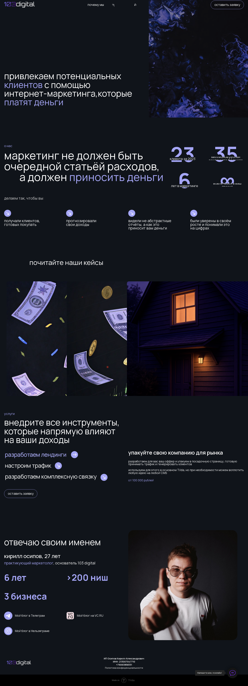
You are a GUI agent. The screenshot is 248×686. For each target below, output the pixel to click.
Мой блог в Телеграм (30, 615)
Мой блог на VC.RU (90, 615)
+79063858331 (124, 664)
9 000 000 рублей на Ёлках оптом (33, 340)
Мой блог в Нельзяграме (32, 631)
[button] (227, 4)
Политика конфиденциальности (124, 667)
